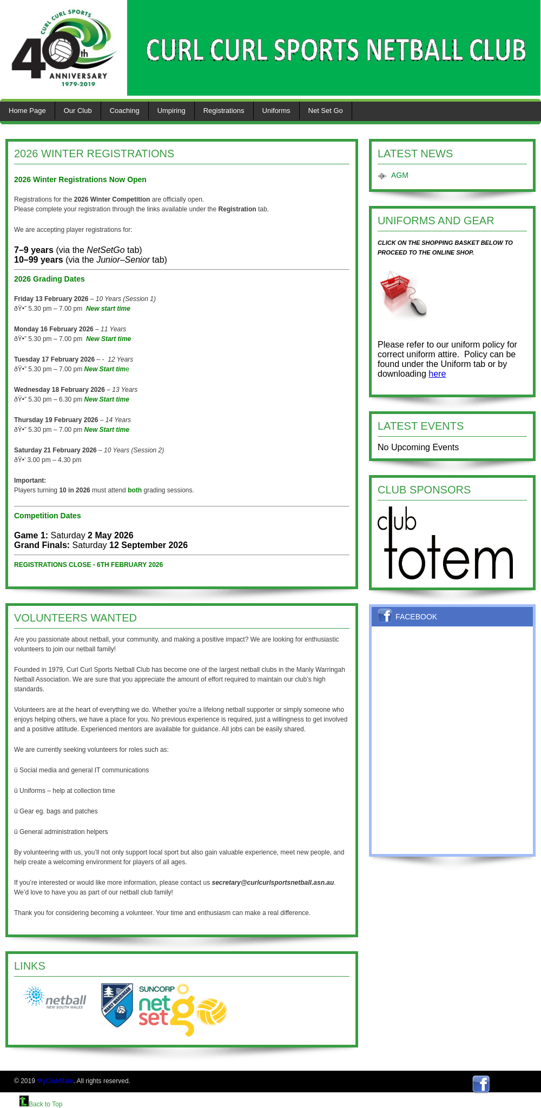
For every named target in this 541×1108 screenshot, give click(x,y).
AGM (399, 175)
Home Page (27, 110)
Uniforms (276, 110)
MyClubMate (55, 1081)
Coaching (125, 110)
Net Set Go (325, 110)
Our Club (78, 110)
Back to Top (40, 1104)
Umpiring (171, 110)
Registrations (224, 110)
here (437, 373)
